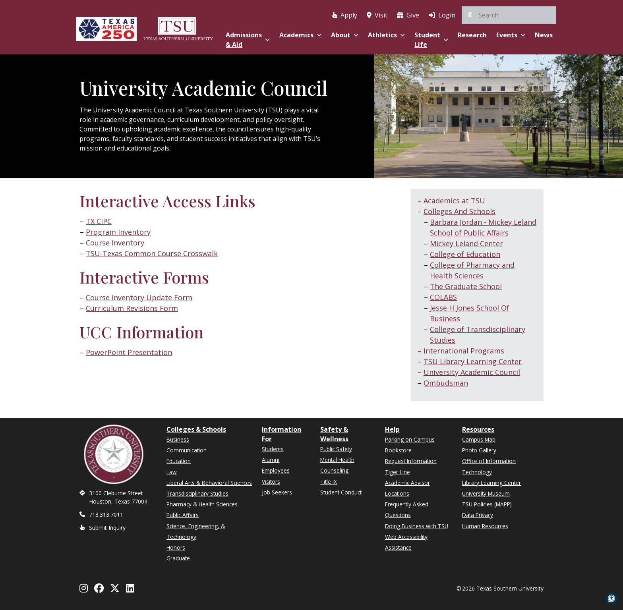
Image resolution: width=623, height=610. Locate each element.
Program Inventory (118, 232)
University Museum (486, 493)
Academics (300, 35)
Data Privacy (477, 515)
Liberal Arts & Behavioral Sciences (209, 482)
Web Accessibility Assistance (406, 542)
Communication (186, 450)
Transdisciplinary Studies (197, 493)
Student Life (431, 40)
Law (171, 472)
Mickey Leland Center (466, 243)
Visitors (271, 481)
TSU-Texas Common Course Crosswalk (152, 253)
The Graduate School (466, 286)
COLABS (443, 297)
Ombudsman (446, 383)
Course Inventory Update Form (139, 297)
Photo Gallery (479, 450)
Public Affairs (182, 515)
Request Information (411, 461)
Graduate (178, 558)
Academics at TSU (454, 200)
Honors (175, 547)
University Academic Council (472, 372)
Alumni (270, 459)
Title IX (328, 481)
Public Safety (336, 449)
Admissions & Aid (248, 40)
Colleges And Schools (459, 211)
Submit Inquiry (107, 527)
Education (178, 461)
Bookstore (398, 450)
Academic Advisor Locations (407, 488)
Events (510, 35)
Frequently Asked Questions (406, 509)
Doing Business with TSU (416, 526)
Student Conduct (341, 492)
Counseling (334, 470)
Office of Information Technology (489, 466)
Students (273, 449)
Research (472, 35)
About (344, 35)
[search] (509, 15)
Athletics (386, 35)
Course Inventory (115, 242)
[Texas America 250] (106, 29)
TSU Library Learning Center (473, 361)
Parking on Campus (410, 439)
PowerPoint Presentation (129, 352)
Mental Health (337, 459)
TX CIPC (99, 221)
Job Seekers (277, 492)
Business (177, 439)
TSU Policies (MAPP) (487, 504)
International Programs (464, 350)
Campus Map (478, 439)
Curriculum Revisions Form (132, 308)
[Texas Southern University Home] (178, 29)
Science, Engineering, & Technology (195, 531)
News (544, 35)
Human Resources (485, 526)
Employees (276, 470)
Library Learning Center (491, 482)
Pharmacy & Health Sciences (202, 504)
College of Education (465, 254)
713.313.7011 (106, 514)
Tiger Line (397, 472)
